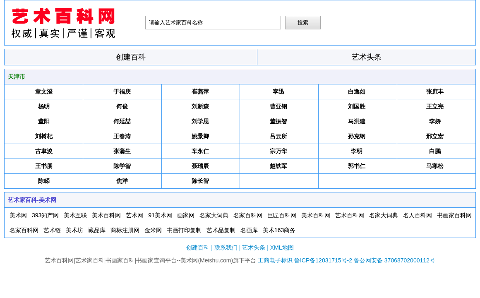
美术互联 (75, 215)
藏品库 (97, 230)
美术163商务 (279, 230)
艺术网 (134, 215)
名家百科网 (247, 215)
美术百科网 (106, 215)
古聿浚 (44, 151)
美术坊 (74, 230)
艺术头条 (367, 57)
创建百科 (131, 57)
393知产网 (45, 215)
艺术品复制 (220, 230)
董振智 (278, 121)
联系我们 (226, 247)
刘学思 (200, 121)
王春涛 (122, 136)
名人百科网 (417, 215)
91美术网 (160, 215)
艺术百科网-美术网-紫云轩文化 (75, 22)
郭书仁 (356, 166)
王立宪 (435, 106)
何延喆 (122, 121)
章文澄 (44, 91)
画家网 (185, 215)
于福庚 (122, 91)
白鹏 (435, 151)
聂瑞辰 (200, 166)
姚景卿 (200, 136)
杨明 (44, 106)
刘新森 (200, 106)
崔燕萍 (200, 91)
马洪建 (356, 121)
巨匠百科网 (281, 215)
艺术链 (52, 230)
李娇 (435, 121)
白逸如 (356, 91)
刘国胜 (356, 106)
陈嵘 (44, 181)
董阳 (44, 121)
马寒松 (435, 166)
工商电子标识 (275, 260)
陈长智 (200, 181)
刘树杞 (44, 136)
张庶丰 (435, 91)
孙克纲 (356, 136)
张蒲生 (122, 151)
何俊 (122, 106)
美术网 (18, 215)
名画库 (249, 230)
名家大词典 (213, 215)
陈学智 (122, 166)
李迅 (278, 91)
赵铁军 (278, 166)
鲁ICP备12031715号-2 (323, 260)
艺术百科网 (349, 215)
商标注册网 (124, 230)
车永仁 (200, 151)
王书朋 (44, 166)
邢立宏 (435, 136)
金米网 (153, 230)
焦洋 (122, 181)
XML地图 (282, 247)
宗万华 (278, 151)
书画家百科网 (454, 215)
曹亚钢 (278, 106)
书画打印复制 (184, 230)
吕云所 (278, 136)
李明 (356, 151)
